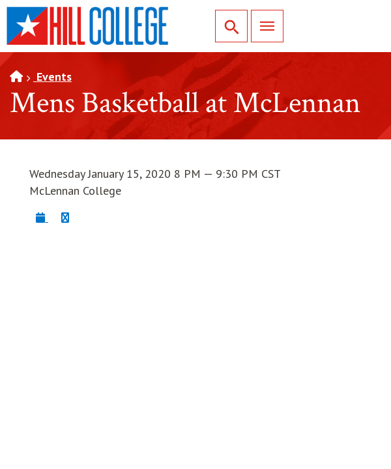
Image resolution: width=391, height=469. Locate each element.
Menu (262, 25)
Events (52, 76)
